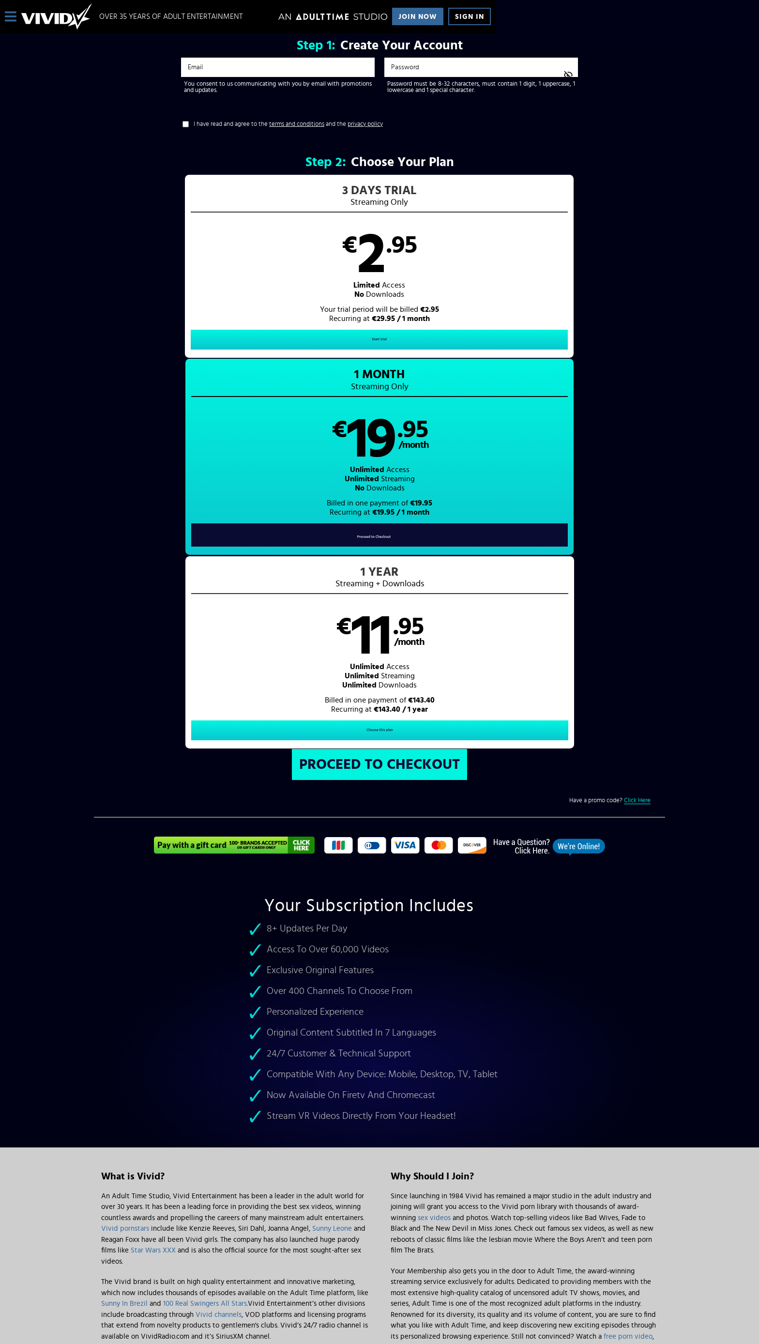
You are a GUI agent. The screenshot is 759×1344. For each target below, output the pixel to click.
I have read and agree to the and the (288, 124)
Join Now (417, 16)
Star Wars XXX (153, 875)
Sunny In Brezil (124, 928)
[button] (237, 274)
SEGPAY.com (471, 1264)
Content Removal (380, 1271)
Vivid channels (219, 939)
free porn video (628, 961)
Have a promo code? (610, 425)
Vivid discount (442, 972)
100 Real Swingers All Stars (205, 928)
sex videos (434, 842)
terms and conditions (296, 124)
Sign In (469, 16)
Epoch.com (221, 1264)
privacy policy (365, 124)
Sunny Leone (332, 853)
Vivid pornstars (125, 853)
